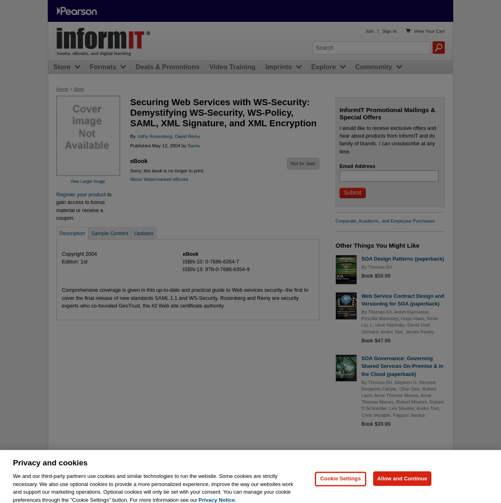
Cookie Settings (340, 487)
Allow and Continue (402, 487)
